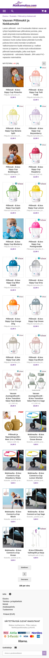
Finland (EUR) (9, 614)
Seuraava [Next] (24, 579)
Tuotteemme (8, 610)
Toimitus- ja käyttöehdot (12, 601)
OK (44, 653)
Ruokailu (13, 16)
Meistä (5, 604)
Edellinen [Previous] (24, 567)
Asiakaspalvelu (9, 607)
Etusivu (5, 16)
